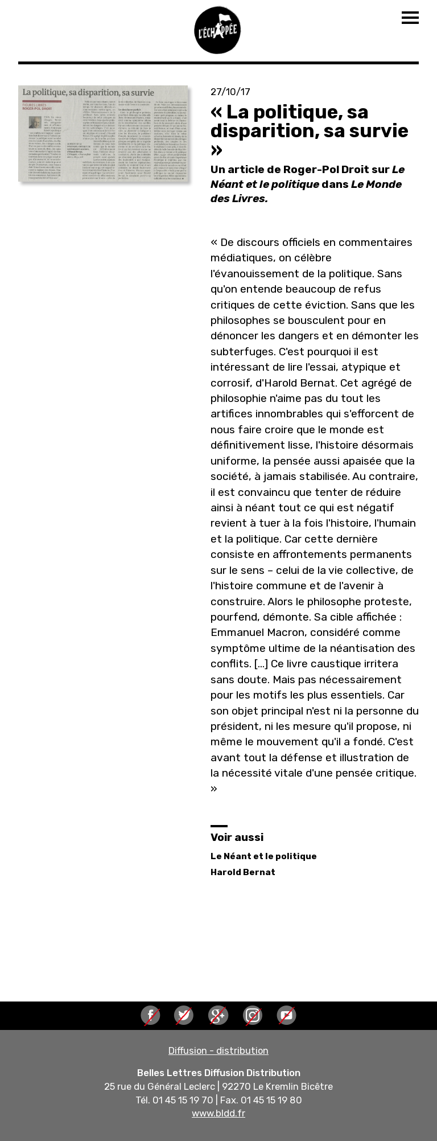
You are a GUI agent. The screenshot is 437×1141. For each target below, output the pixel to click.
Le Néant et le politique (264, 856)
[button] (103, 133)
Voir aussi (237, 837)
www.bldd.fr (218, 1113)
